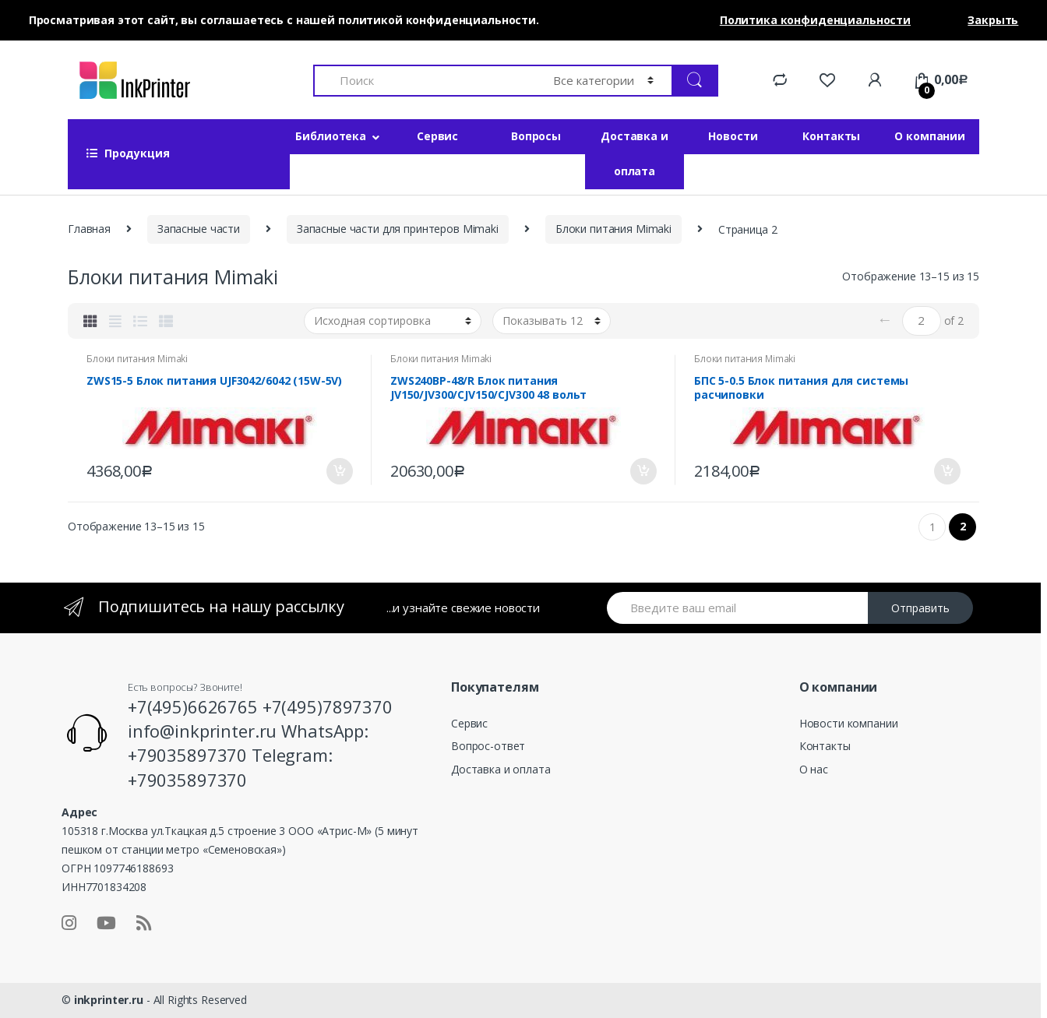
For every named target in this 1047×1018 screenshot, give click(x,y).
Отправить (920, 608)
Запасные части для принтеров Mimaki (398, 228)
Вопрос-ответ (488, 745)
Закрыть (993, 19)
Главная (89, 228)
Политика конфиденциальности (815, 19)
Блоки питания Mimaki (613, 228)
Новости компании (848, 723)
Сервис (437, 136)
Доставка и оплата (634, 153)
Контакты (831, 136)
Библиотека (330, 136)
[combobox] (424, 81)
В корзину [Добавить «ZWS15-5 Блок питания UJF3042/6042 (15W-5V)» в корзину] (339, 471)
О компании (929, 136)
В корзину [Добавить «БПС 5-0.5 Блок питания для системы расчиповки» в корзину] (946, 471)
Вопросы (536, 136)
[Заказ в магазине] (392, 321)
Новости (732, 136)
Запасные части (198, 228)
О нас (813, 769)
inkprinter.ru (108, 999)
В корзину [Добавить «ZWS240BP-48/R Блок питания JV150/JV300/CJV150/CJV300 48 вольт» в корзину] (643, 471)
